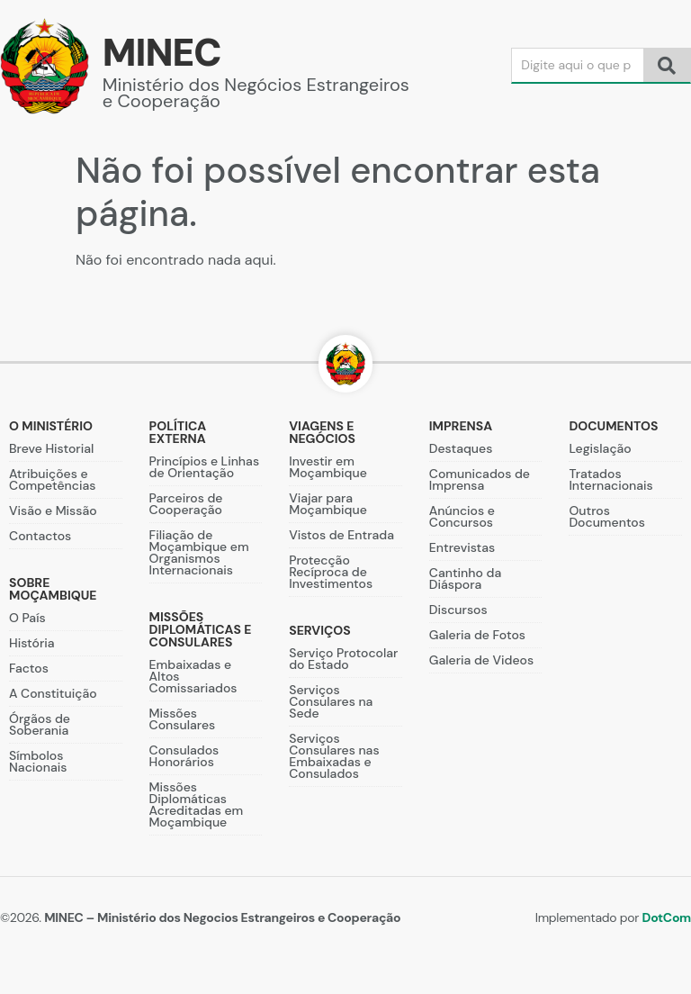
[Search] (577, 65)
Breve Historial (51, 448)
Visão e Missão (53, 510)
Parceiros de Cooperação (186, 504)
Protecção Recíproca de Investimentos (330, 572)
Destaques (461, 448)
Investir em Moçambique (328, 467)
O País (27, 618)
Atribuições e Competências (52, 479)
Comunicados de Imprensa (479, 479)
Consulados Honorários (184, 756)
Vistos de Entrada (341, 535)
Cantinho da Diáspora (465, 578)
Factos (29, 668)
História (32, 643)
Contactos (40, 536)
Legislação (600, 448)
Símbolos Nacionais (38, 761)
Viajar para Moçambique (328, 504)
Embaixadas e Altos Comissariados (193, 676)
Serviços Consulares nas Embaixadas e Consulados (334, 756)
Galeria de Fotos (477, 635)
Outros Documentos (607, 516)
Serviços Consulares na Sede (330, 701)
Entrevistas (462, 547)
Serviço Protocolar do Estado (343, 659)
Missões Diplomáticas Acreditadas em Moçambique (196, 804)
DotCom (666, 917)
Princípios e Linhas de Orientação (204, 467)
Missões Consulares (182, 719)
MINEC (162, 52)
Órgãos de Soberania (39, 724)
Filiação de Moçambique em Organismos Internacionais (199, 552)
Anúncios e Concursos (462, 516)
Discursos (458, 609)
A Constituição (53, 693)
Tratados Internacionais (610, 479)
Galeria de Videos (481, 660)
